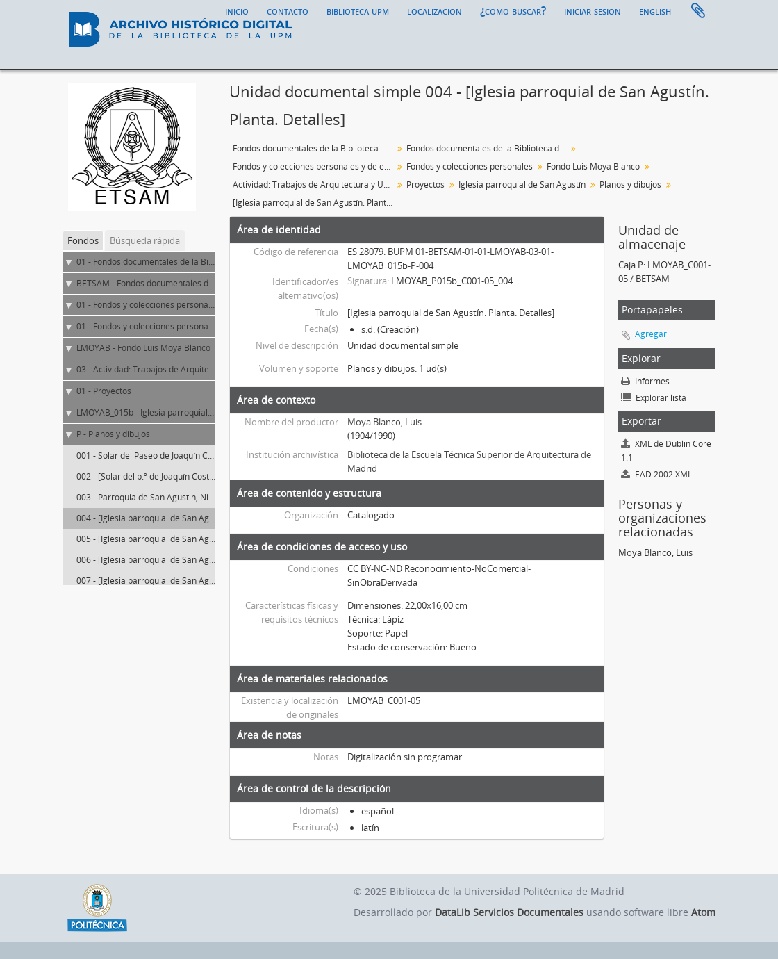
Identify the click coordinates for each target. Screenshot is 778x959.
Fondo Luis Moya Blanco (593, 166)
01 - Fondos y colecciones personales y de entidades (177, 305)
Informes (645, 381)
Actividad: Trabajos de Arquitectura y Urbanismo (314, 184)
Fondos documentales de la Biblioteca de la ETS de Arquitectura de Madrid (488, 148)
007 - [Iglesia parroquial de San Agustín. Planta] (167, 581)
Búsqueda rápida (145, 240)
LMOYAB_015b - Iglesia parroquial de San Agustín (171, 412)
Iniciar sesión (592, 10)
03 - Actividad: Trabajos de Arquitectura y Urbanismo (178, 369)
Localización (434, 10)
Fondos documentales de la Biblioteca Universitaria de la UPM (314, 148)
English (655, 10)
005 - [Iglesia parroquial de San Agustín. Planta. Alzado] (183, 539)
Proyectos (425, 184)
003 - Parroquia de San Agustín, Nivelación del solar (176, 497)
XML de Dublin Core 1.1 (666, 451)
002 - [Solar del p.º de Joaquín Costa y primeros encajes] (184, 476)
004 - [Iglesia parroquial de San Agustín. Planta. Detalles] (185, 518)
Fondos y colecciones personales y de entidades (314, 166)
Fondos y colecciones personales (469, 166)
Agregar (651, 334)
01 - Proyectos (103, 391)
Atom (703, 912)
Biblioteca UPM (357, 10)
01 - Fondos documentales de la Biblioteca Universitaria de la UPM (204, 262)
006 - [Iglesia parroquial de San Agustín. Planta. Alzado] (183, 560)
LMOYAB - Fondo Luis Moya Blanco (143, 348)
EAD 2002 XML (656, 474)
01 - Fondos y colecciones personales (148, 326)
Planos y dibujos (630, 184)
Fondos (83, 240)
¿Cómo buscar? (513, 10)
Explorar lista (653, 398)
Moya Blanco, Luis (384, 422)
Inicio (237, 10)
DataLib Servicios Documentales (509, 912)
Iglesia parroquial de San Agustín (522, 184)
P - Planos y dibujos (113, 434)
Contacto (287, 10)
